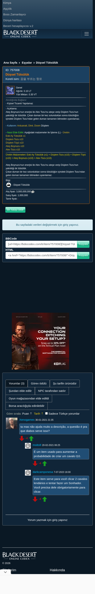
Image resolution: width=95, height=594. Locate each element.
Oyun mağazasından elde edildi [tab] (29, 398)
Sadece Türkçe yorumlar (64, 413)
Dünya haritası (12, 20)
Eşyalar (27, 62)
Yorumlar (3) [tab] (16, 383)
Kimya (7, 2)
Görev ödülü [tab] (39, 383)
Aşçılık (7, 8)
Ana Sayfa (10, 62)
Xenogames (27, 419)
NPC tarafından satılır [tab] (52, 390)
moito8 (37, 444)
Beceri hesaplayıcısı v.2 (18, 26)
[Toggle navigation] (86, 33)
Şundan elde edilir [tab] (20, 390)
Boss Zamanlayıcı (14, 14)
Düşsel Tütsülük (22, 185)
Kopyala (83, 244)
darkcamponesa (43, 471)
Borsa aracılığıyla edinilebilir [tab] (26, 405)
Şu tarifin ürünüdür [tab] (64, 383)
